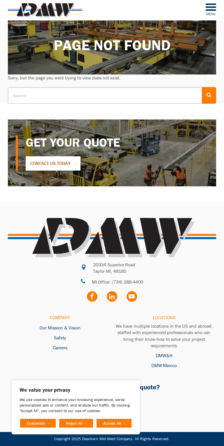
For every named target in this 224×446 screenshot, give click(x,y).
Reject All (74, 423)
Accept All (112, 423)
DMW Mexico (164, 365)
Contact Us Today (50, 163)
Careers (60, 347)
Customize (36, 423)
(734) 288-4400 (127, 282)
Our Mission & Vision (60, 328)
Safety (60, 338)
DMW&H (164, 355)
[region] (76, 407)
